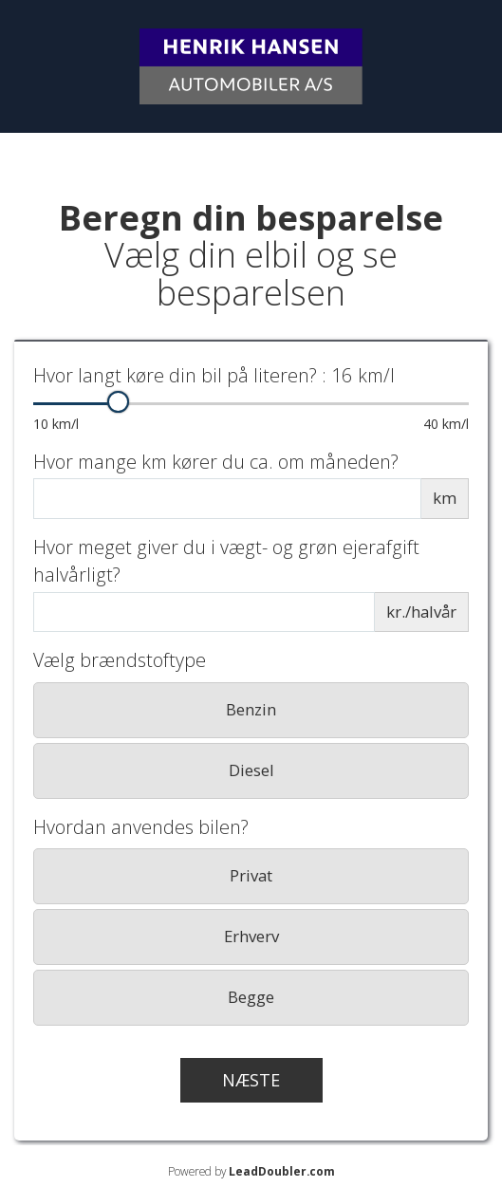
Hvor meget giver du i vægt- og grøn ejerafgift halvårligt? (226, 560)
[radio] (251, 710)
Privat (251, 875)
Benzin (251, 709)
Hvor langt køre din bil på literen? (214, 375)
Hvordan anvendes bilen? (141, 827)
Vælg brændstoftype (119, 660)
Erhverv (251, 936)
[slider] (118, 402)
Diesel (251, 770)
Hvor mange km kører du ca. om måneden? (216, 461)
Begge (251, 997)
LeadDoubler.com (282, 1170)
